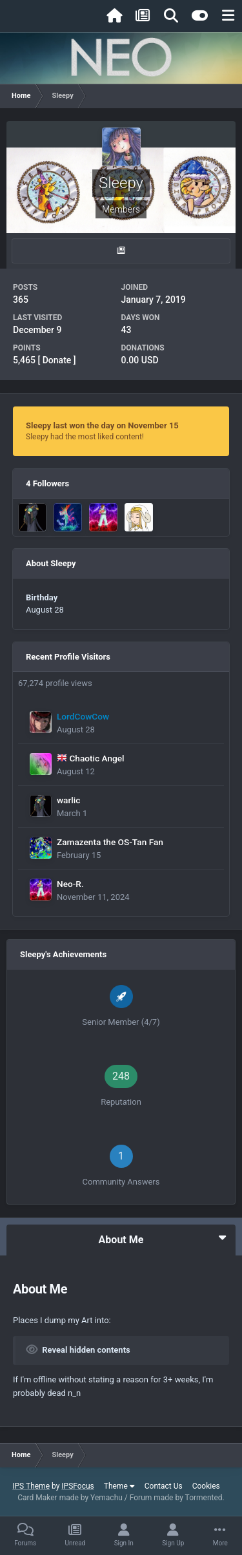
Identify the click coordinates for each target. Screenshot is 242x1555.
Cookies (206, 1486)
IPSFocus (77, 1486)
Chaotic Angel (96, 758)
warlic (68, 800)
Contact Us (164, 1486)
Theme (119, 1486)
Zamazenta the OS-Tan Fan (110, 842)
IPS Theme (31, 1486)
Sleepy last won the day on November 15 (102, 425)
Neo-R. (70, 884)
